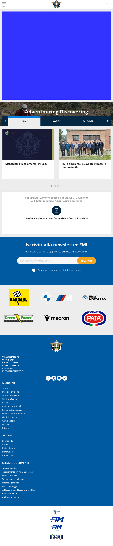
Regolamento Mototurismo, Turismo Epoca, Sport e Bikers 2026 (56, 218)
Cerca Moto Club (9, 493)
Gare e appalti (8, 420)
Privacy (5, 428)
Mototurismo (8, 451)
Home (24, 121)
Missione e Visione (10, 391)
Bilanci (5, 402)
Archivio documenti (11, 497)
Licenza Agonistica (10, 482)
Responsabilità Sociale (12, 410)
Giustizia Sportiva (10, 417)
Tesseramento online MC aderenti (17, 471)
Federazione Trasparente (13, 413)
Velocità (5, 444)
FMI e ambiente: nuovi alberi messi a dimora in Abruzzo (84, 165)
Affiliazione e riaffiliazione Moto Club (18, 490)
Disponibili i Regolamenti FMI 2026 (26, 164)
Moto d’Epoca (8, 448)
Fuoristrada (7, 440)
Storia (5, 388)
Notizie (56, 121)
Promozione (7, 455)
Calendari (88, 121)
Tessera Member (9, 468)
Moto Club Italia (9, 475)
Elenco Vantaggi (9, 486)
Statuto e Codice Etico (12, 395)
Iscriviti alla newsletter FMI (56, 244)
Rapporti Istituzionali (11, 406)
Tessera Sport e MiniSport (14, 479)
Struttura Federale (10, 399)
